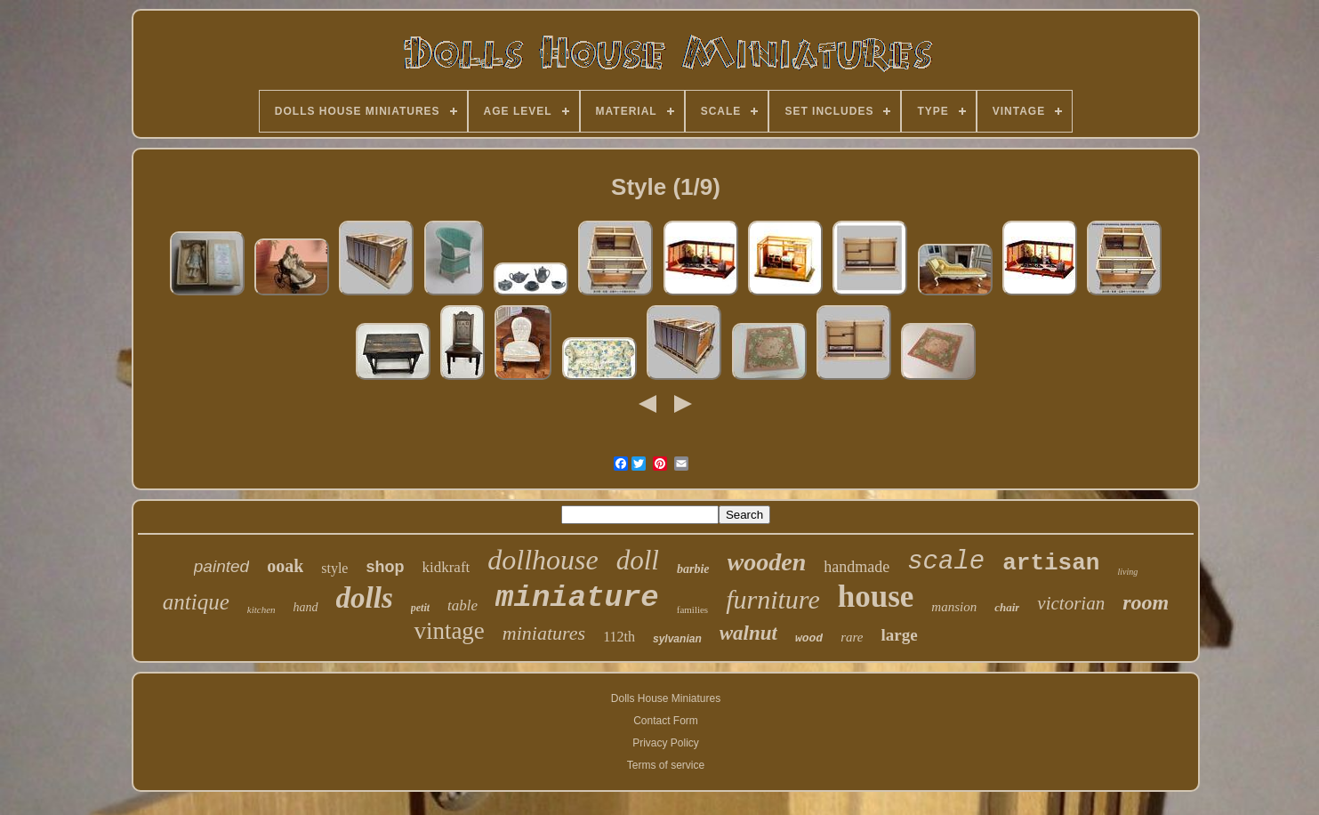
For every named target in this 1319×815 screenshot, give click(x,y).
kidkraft (446, 567)
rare (851, 637)
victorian (1071, 603)
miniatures (544, 633)
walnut (748, 633)
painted (221, 566)
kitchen (261, 609)
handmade (856, 567)
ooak (285, 566)
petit (420, 607)
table (462, 605)
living (1127, 572)
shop (385, 567)
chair (1006, 607)
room (1145, 602)
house (876, 596)
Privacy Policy (665, 743)
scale (946, 562)
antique (196, 602)
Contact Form (665, 720)
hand (306, 607)
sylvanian (677, 639)
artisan (1050, 563)
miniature (577, 598)
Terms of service (665, 765)
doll (637, 560)
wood (809, 638)
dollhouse (542, 560)
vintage (449, 630)
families (692, 609)
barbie (693, 569)
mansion (954, 607)
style (334, 568)
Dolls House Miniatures (665, 698)
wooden (767, 562)
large (899, 634)
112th (619, 636)
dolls (364, 598)
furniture (773, 599)
